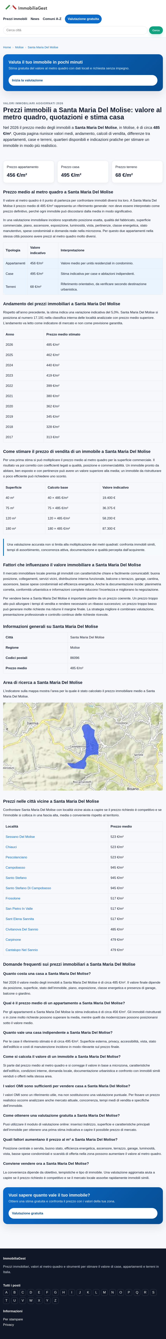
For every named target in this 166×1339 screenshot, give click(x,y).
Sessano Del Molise (20, 837)
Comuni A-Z (52, 19)
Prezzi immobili (15, 19)
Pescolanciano (16, 857)
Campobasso (15, 867)
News (35, 19)
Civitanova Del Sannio (22, 929)
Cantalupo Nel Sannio (22, 950)
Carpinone (13, 940)
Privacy (8, 1325)
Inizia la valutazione (27, 80)
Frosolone (13, 898)
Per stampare (13, 1319)
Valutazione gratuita (83, 19)
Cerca (156, 30)
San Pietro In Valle (19, 908)
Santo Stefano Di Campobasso (28, 888)
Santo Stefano (16, 878)
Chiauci (11, 847)
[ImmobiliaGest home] (83, 7)
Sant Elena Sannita (20, 919)
